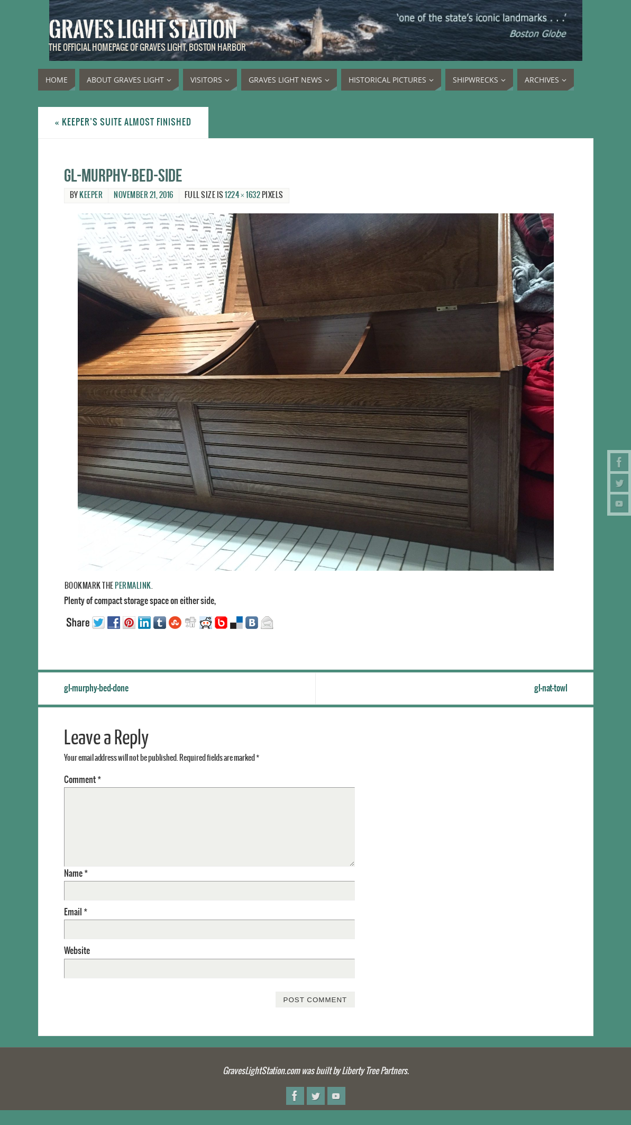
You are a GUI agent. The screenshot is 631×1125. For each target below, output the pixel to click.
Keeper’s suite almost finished (123, 122)
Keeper (91, 195)
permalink (133, 586)
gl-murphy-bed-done (96, 688)
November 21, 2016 (143, 195)
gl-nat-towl (551, 688)
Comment (82, 780)
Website (77, 951)
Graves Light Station (143, 29)
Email (75, 912)
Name (76, 873)
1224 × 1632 (242, 195)
